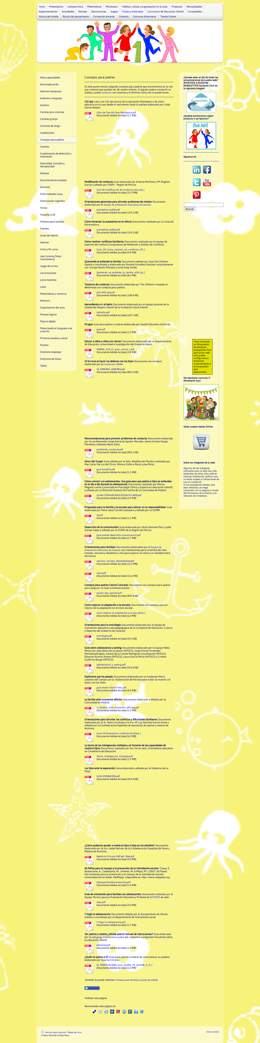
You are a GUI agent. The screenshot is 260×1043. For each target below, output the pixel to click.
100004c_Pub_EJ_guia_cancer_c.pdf (115, 349)
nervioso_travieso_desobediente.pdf (115, 561)
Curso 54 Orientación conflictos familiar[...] (119, 733)
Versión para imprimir (54, 1032)
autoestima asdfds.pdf (108, 209)
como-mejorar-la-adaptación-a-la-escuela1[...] (121, 613)
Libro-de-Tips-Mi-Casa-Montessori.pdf (116, 112)
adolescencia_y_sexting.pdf (111, 664)
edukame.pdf (103, 945)
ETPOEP (155, 897)
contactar (106, 92)
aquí (198, 380)
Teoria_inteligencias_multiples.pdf (115, 756)
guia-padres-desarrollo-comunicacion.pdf (119, 535)
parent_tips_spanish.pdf (109, 593)
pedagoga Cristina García (105, 937)
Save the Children (110, 960)
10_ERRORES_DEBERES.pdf (111, 369)
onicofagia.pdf (104, 635)
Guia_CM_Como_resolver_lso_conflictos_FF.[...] (121, 249)
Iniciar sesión (212, 1032)
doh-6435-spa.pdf (106, 292)
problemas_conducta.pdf (110, 449)
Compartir (92, 988)
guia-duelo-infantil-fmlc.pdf (111, 687)
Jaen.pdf (101, 902)
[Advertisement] (129, 150)
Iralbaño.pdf (103, 312)
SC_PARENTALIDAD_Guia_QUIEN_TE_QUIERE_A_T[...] (124, 965)
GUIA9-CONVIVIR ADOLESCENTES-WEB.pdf (119, 495)
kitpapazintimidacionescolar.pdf (114, 882)
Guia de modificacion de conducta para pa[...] (120, 189)
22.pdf (100, 515)
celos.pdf (101, 573)
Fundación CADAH (113, 364)
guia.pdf (101, 329)
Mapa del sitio (75, 1032)
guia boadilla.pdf (106, 469)
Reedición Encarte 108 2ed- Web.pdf (115, 856)
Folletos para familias (127, 980)
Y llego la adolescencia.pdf (111, 922)
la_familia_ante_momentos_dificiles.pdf (118, 707)
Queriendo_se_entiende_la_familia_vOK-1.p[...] (121, 272)
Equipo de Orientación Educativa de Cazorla (127, 204)
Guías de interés (149, 980)
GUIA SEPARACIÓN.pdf (108, 776)
